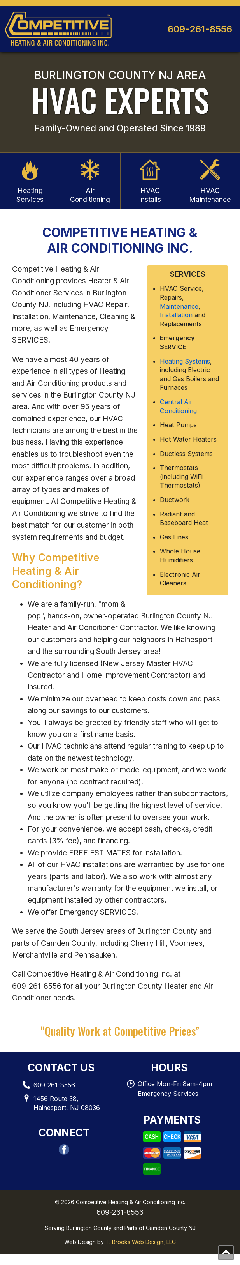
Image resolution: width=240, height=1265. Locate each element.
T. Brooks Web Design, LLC (140, 1252)
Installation (176, 326)
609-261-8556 (200, 29)
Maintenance (179, 317)
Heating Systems (185, 372)
